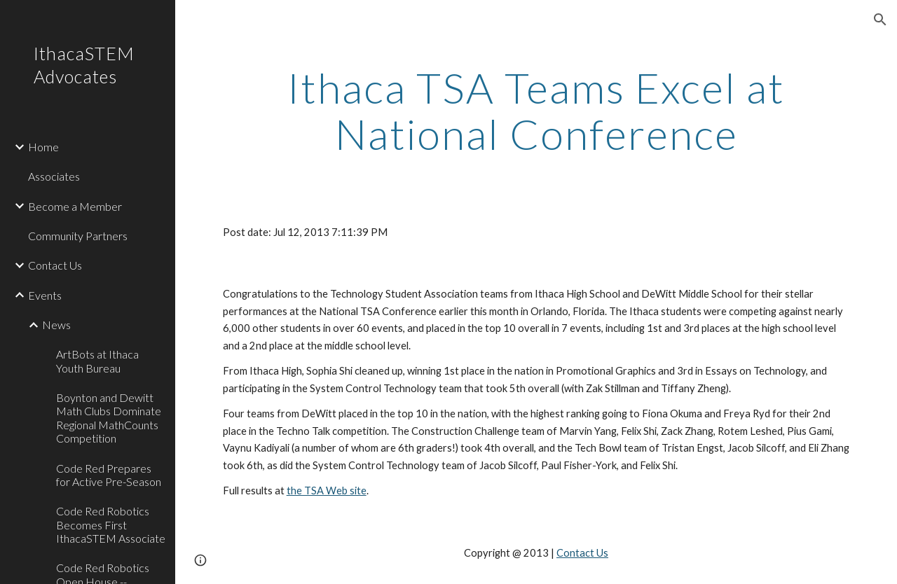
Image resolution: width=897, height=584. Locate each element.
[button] (880, 19)
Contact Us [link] (55, 265)
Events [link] (45, 295)
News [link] (56, 324)
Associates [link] (54, 176)
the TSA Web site (327, 490)
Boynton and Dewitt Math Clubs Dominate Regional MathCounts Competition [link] (108, 418)
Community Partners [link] (78, 235)
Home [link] (43, 146)
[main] (536, 110)
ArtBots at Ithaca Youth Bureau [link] (97, 360)
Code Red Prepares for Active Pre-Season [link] (108, 474)
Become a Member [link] (75, 206)
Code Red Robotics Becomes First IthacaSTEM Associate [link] (110, 524)
